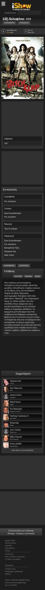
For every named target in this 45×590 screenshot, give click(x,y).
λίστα (8, 32)
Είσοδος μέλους (10, 543)
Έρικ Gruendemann (12, 213)
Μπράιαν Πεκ (10, 251)
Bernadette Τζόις (11, 247)
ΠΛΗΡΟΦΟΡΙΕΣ (9, 23)
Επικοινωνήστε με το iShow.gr (21, 530)
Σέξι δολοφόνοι (14, 19)
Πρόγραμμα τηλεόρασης (14, 571)
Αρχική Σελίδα (10, 540)
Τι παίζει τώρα (10, 569)
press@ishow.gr (20, 582)
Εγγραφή (8, 545)
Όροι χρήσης (9, 548)
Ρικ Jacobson (10, 201)
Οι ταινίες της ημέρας (13, 559)
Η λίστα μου (9, 554)
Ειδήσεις (8, 574)
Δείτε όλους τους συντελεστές (22, 450)
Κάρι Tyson (9, 255)
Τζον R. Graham (10, 228)
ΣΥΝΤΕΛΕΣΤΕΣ (24, 23)
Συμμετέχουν (23, 373)
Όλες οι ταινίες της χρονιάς (15, 557)
